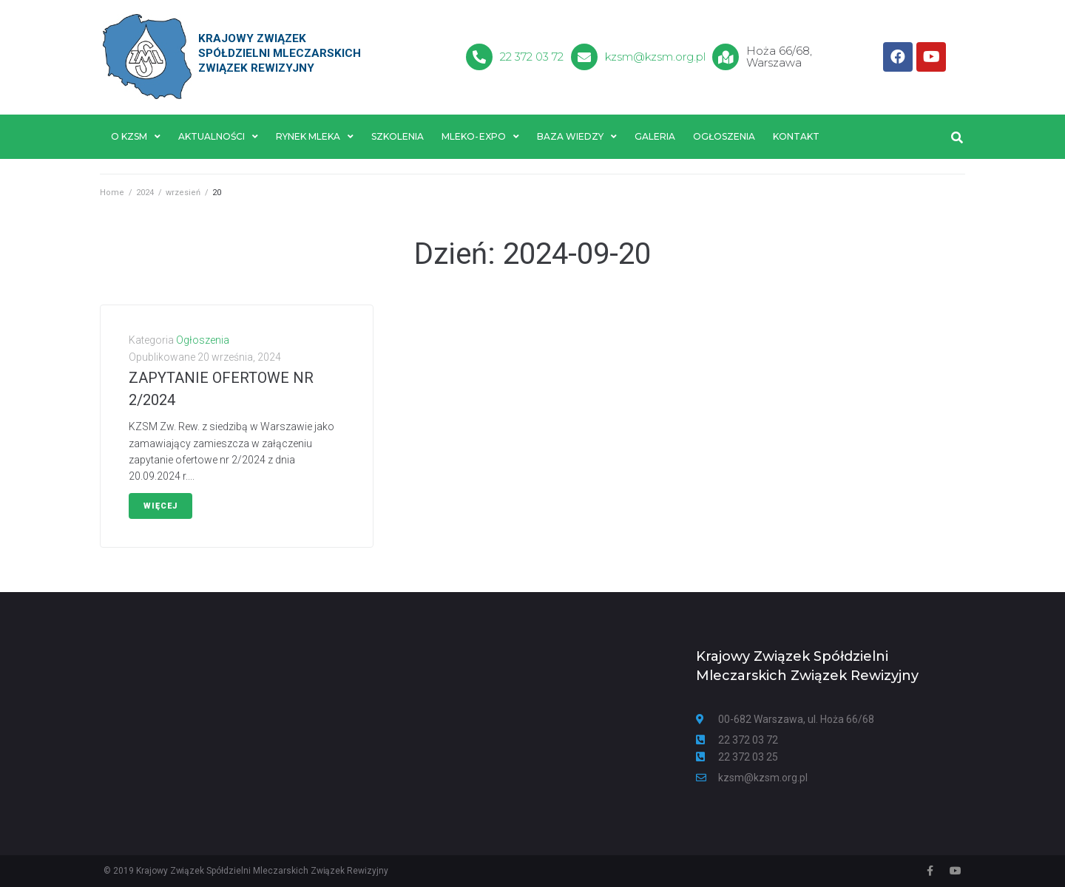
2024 (145, 192)
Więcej (160, 506)
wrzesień (183, 192)
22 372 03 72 (532, 57)
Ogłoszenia (202, 341)
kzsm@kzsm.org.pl (656, 57)
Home (112, 192)
